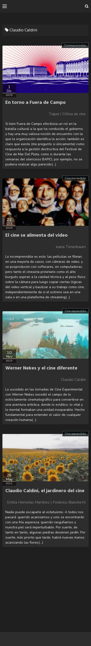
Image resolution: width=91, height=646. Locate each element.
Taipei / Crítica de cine (67, 114)
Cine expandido (75, 178)
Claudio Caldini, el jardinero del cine (44, 491)
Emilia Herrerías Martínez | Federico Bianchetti (46, 502)
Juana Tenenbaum (71, 246)
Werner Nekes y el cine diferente (41, 368)
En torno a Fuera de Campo (35, 102)
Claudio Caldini (73, 379)
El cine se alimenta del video (36, 235)
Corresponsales (75, 45)
